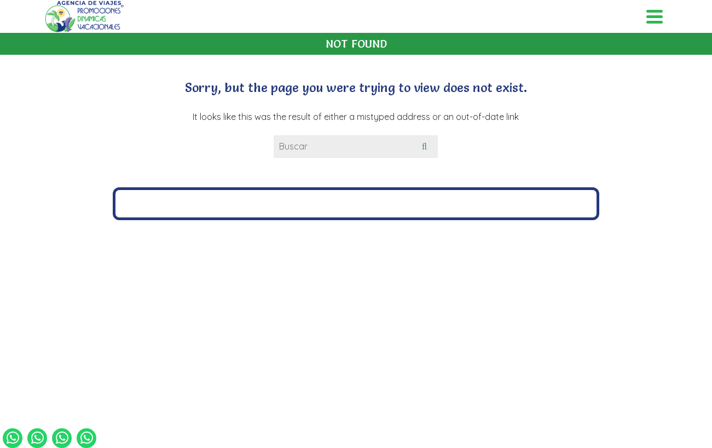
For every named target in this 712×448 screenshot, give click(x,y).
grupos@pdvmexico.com (360, 300)
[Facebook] (344, 341)
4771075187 (257, 284)
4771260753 (443, 284)
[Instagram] (367, 341)
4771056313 (381, 284)
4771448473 (319, 284)
